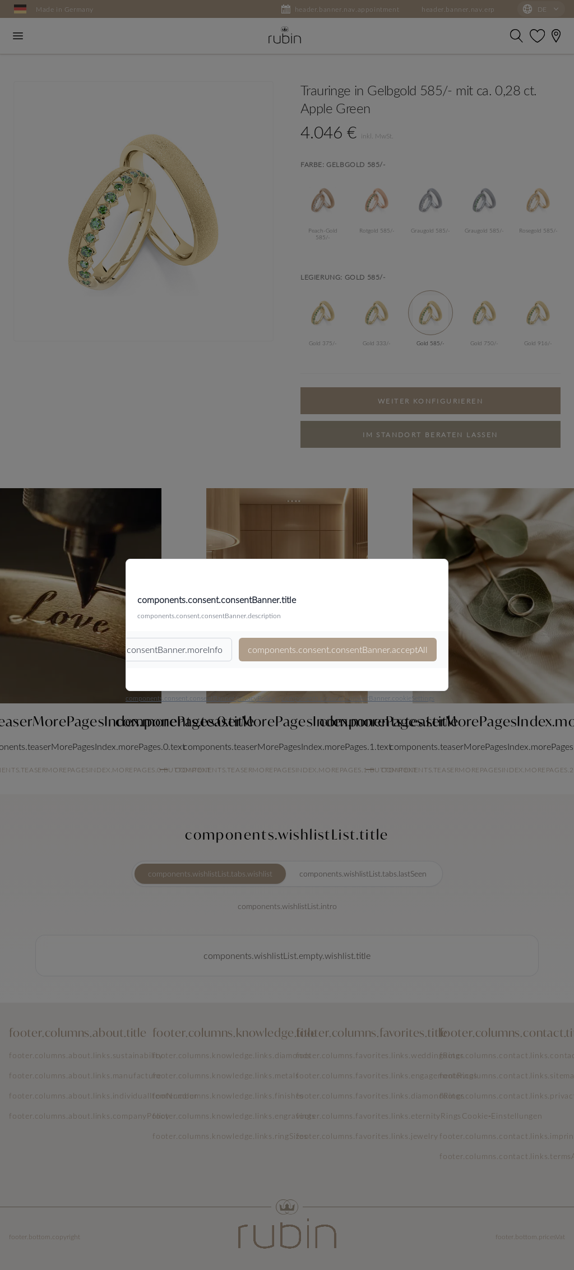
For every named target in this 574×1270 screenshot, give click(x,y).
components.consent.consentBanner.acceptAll (338, 649)
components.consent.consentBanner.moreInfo (133, 649)
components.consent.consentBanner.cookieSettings (357, 697)
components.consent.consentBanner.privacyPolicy (200, 697)
